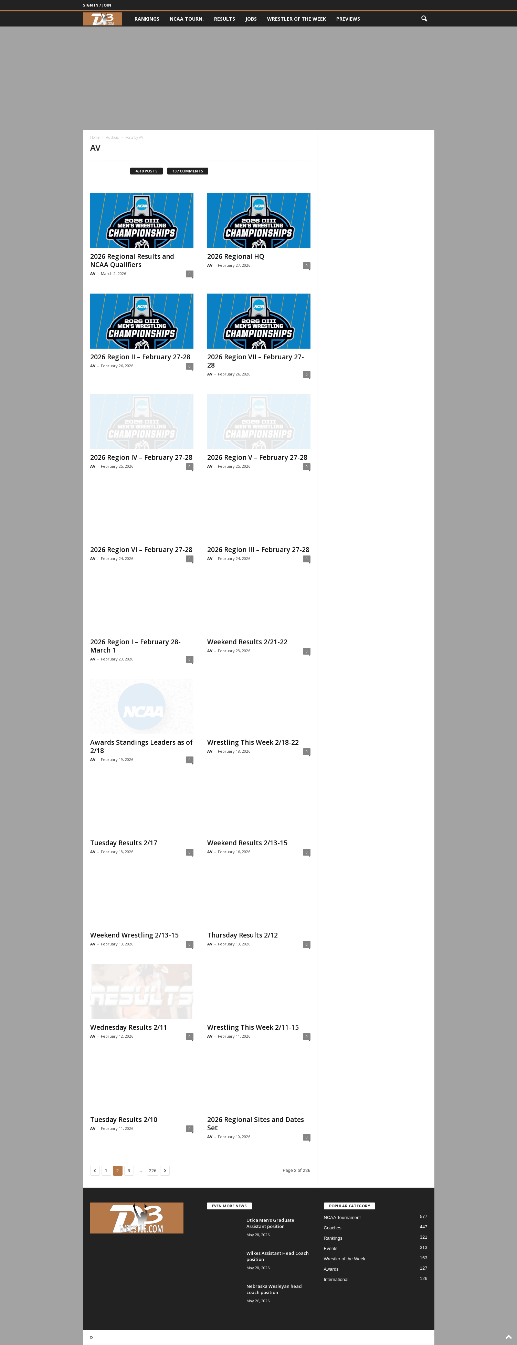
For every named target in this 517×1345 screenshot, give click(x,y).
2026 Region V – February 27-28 (257, 457)
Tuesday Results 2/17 (123, 842)
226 (153, 1170)
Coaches (332, 1227)
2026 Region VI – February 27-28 (141, 549)
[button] (424, 19)
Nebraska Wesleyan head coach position (274, 1289)
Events (331, 1248)
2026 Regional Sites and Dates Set (255, 1123)
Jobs (251, 18)
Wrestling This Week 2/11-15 (253, 1027)
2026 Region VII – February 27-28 (255, 361)
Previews (348, 18)
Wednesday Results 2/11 (128, 1027)
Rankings (147, 18)
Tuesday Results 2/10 (123, 1119)
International (336, 1279)
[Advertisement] (258, 78)
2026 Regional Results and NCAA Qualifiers (132, 260)
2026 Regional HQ (235, 256)
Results (224, 18)
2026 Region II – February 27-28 (140, 356)
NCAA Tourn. (187, 18)
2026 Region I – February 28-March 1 (135, 646)
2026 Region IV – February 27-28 (141, 457)
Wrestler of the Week (296, 18)
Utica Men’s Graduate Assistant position (270, 1223)
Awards (331, 1269)
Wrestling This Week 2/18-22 (253, 742)
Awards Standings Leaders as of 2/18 (141, 746)
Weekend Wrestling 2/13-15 (134, 935)
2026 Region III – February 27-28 (258, 549)
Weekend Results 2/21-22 (247, 641)
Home (94, 137)
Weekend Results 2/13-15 (247, 842)
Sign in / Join (97, 5)
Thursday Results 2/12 (242, 935)
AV (92, 273)
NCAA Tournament (342, 1217)
